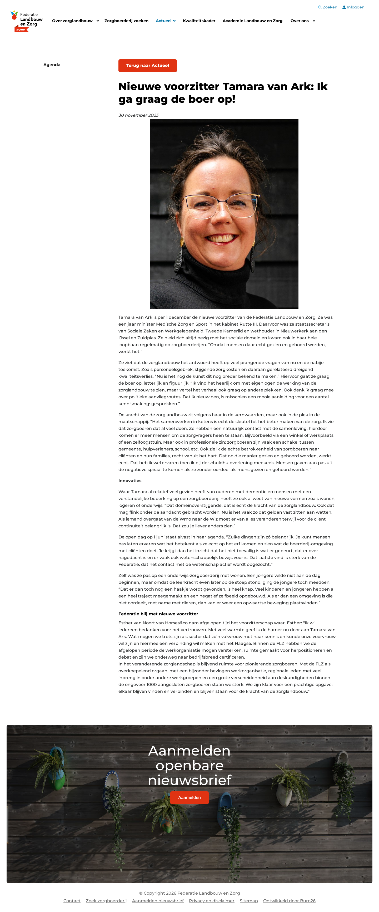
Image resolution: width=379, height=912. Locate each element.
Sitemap (249, 900)
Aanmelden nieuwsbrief (158, 900)
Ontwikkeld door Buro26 (289, 900)
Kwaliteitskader (199, 20)
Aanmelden (189, 797)
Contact (72, 900)
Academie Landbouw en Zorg (253, 20)
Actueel (166, 21)
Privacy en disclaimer (212, 900)
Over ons (300, 20)
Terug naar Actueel (147, 65)
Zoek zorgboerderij (106, 900)
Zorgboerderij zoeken (126, 20)
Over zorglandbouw (72, 20)
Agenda (52, 64)
